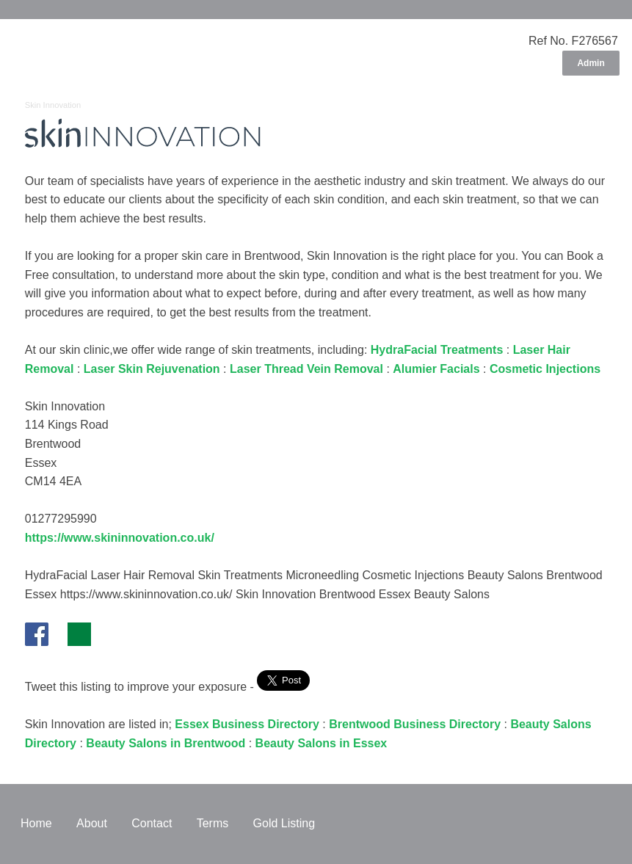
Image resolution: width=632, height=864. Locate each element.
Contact (151, 823)
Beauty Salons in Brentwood (165, 743)
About (91, 823)
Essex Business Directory (247, 724)
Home (36, 823)
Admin (590, 63)
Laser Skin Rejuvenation (152, 369)
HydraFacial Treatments (437, 350)
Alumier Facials (436, 369)
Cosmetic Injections (545, 369)
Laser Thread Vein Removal (306, 369)
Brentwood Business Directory (415, 724)
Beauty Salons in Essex (321, 743)
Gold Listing (284, 823)
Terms (213, 823)
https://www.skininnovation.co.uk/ (119, 537)
